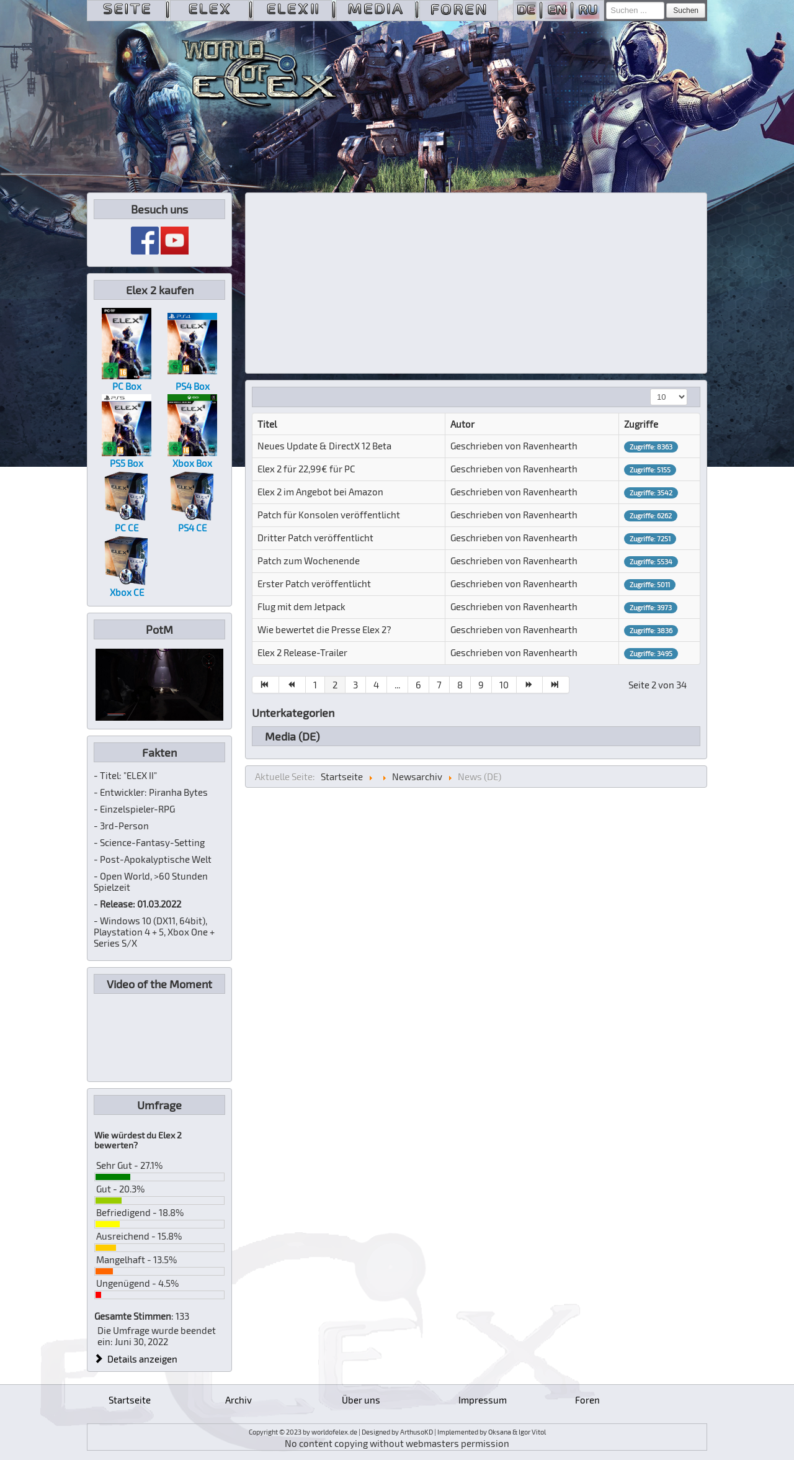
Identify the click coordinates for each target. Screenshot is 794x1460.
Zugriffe (641, 424)
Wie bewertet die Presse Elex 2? (324, 629)
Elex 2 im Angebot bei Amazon (320, 491)
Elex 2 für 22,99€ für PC (306, 468)
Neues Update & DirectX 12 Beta (324, 445)
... (397, 684)
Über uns (361, 1399)
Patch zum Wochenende (308, 560)
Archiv (238, 1399)
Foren (587, 1399)
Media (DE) (292, 736)
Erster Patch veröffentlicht (314, 583)
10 (504, 684)
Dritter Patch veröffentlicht (315, 537)
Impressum (482, 1399)
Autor (462, 424)
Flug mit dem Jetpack (301, 606)
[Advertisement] (476, 283)
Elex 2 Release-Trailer (302, 652)
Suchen (685, 10)
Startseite (130, 1399)
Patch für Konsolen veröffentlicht (328, 514)
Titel (267, 424)
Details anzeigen (135, 1358)
